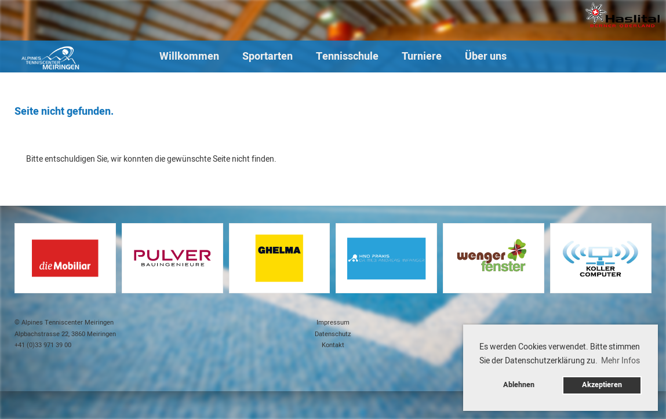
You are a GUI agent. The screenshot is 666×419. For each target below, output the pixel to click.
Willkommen (189, 56)
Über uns (486, 56)
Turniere (422, 56)
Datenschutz (333, 334)
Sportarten (267, 56)
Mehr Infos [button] (620, 361)
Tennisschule (347, 56)
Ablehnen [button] (518, 385)
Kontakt (333, 345)
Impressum (333, 322)
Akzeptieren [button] (602, 385)
